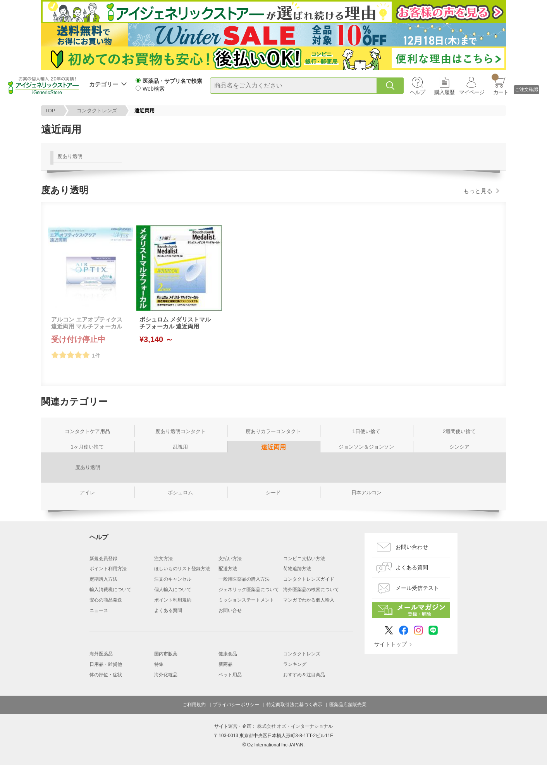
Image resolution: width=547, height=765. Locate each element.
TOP (50, 110)
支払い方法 (230, 558)
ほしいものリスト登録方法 (182, 568)
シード (273, 492)
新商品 (225, 664)
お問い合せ (230, 610)
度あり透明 (70, 156)
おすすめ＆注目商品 (304, 674)
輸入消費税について (110, 589)
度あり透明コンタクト (180, 431)
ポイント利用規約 (172, 600)
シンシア (459, 447)
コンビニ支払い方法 (304, 558)
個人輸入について (172, 589)
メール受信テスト (417, 588)
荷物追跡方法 (297, 568)
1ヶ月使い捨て (87, 447)
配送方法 (227, 568)
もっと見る (477, 190)
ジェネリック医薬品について (248, 589)
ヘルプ (417, 92)
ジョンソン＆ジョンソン (366, 447)
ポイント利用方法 (108, 568)
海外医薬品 (101, 654)
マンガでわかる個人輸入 (308, 600)
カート (500, 84)
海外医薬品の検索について (311, 589)
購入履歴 (444, 92)
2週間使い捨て (459, 431)
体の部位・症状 (105, 674)
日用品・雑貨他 (105, 664)
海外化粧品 (165, 674)
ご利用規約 (194, 704)
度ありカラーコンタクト (273, 431)
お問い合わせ (412, 547)
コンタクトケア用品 (87, 431)
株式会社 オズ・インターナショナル (295, 726)
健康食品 (227, 654)
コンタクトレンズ (97, 110)
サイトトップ (390, 644)
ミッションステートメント (246, 600)
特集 (158, 664)
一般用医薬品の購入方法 (244, 579)
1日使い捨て (366, 431)
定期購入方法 (103, 579)
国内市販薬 (165, 654)
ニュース (98, 610)
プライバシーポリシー (236, 704)
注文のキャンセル (172, 579)
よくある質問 (168, 610)
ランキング (294, 664)
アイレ (87, 492)
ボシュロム (180, 492)
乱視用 (180, 447)
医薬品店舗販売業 (347, 704)
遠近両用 (273, 447)
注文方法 (163, 558)
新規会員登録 (103, 558)
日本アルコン (366, 492)
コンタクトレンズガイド (308, 579)
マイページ (471, 92)
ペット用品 (230, 674)
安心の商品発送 (105, 600)
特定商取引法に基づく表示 (294, 704)
